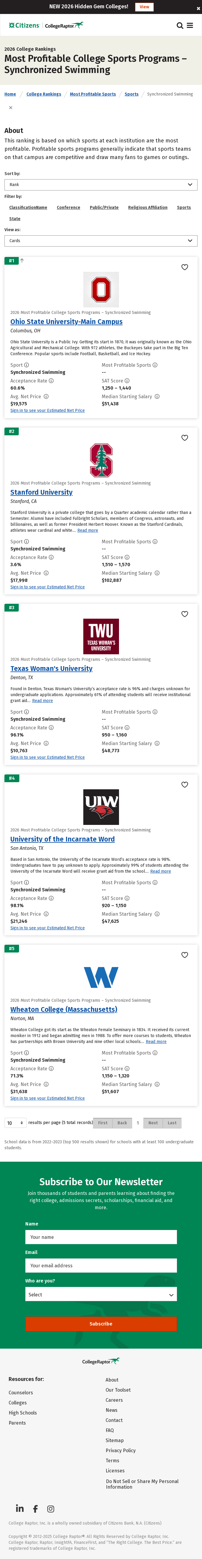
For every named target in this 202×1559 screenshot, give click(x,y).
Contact (114, 1420)
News (112, 1410)
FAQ (110, 1430)
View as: (12, 229)
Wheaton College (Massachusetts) (63, 1009)
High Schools (23, 1413)
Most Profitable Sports (93, 94)
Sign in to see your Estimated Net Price (47, 410)
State (15, 218)
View (144, 6)
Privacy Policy (121, 1450)
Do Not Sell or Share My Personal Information (142, 1484)
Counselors (21, 1393)
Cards (15, 240)
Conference (68, 207)
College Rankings (43, 94)
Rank (14, 184)
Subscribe (101, 1324)
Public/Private (104, 207)
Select (35, 1294)
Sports (132, 94)
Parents (17, 1423)
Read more (87, 530)
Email (31, 1252)
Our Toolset (118, 1390)
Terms (112, 1460)
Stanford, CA (23, 501)
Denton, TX (21, 677)
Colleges (18, 1403)
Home (10, 94)
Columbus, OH (25, 331)
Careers (114, 1400)
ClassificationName (28, 207)
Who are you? (40, 1281)
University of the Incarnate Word (62, 839)
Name (31, 1224)
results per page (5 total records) (48, 1123)
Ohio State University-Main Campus (66, 321)
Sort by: (12, 173)
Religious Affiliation (147, 207)
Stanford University (41, 492)
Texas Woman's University (51, 668)
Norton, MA (22, 1018)
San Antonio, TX (26, 848)
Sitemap (115, 1440)
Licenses (115, 1471)
